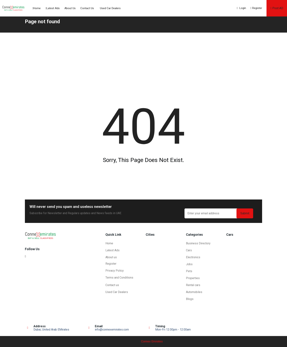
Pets (189, 271)
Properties (193, 278)
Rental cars (193, 285)
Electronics (193, 257)
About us (70, 8)
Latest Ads (52, 8)
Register (256, 8)
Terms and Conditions (119, 277)
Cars (189, 250)
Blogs (189, 299)
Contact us (87, 8)
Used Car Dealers (110, 8)
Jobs (189, 264)
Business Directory (198, 243)
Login (241, 8)
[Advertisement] (143, 60)
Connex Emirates (152, 341)
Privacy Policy (114, 270)
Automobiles (194, 292)
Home (36, 8)
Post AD (276, 8)
